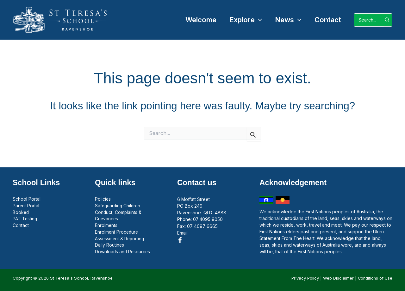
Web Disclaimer (337, 278)
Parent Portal (26, 206)
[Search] (387, 20)
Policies (103, 199)
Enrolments (106, 226)
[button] (243, 19)
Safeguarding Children (118, 206)
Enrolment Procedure (117, 232)
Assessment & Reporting (120, 239)
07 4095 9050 (208, 219)
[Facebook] (180, 239)
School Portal (26, 199)
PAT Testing (25, 219)
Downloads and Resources (123, 252)
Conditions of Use (374, 278)
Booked (21, 212)
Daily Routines (109, 246)
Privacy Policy (304, 278)
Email (182, 232)
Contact (21, 226)
